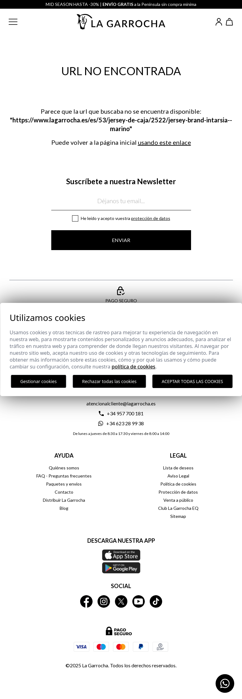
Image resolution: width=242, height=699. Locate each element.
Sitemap (178, 516)
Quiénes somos (64, 467)
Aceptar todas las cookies (192, 381)
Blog (64, 508)
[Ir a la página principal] (121, 22)
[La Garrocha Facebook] (86, 601)
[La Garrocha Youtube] (138, 601)
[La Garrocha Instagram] (104, 601)
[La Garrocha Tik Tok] (156, 601)
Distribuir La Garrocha (64, 500)
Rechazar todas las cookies (109, 381)
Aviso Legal (178, 475)
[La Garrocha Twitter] (121, 601)
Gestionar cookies (38, 381)
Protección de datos (150, 218)
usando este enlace (164, 142)
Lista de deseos (178, 467)
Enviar (121, 240)
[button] (18, 22)
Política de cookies (178, 484)
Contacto (64, 492)
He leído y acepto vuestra (125, 218)
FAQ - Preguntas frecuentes (64, 475)
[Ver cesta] (229, 22)
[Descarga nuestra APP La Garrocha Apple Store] (121, 561)
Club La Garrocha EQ (178, 508)
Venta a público (178, 500)
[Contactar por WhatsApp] (225, 683)
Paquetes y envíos (64, 484)
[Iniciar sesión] (219, 22)
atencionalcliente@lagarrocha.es (121, 403)
